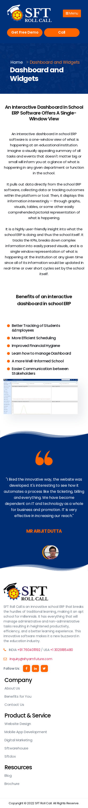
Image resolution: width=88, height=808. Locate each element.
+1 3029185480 (61, 649)
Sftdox (9, 756)
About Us (12, 688)
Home (17, 62)
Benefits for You (17, 696)
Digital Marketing (18, 740)
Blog (8, 775)
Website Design (17, 723)
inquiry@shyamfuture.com (31, 659)
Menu (72, 13)
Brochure (11, 783)
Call (61, 32)
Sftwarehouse (16, 748)
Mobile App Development (25, 731)
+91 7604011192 (28, 649)
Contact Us (14, 704)
